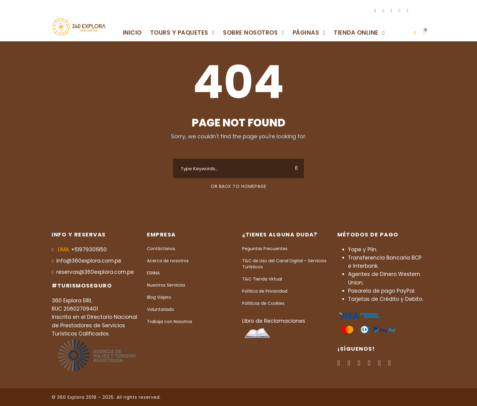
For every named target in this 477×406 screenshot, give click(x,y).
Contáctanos (161, 249)
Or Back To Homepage (238, 186)
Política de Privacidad (264, 291)
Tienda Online (356, 33)
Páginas (306, 33)
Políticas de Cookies (263, 303)
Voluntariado (160, 309)
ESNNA (153, 273)
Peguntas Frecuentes (264, 249)
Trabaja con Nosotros (169, 321)
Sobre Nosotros (250, 33)
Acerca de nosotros (168, 261)
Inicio (132, 33)
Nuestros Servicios (166, 285)
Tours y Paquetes (179, 33)
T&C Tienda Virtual (262, 279)
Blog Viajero (159, 297)
